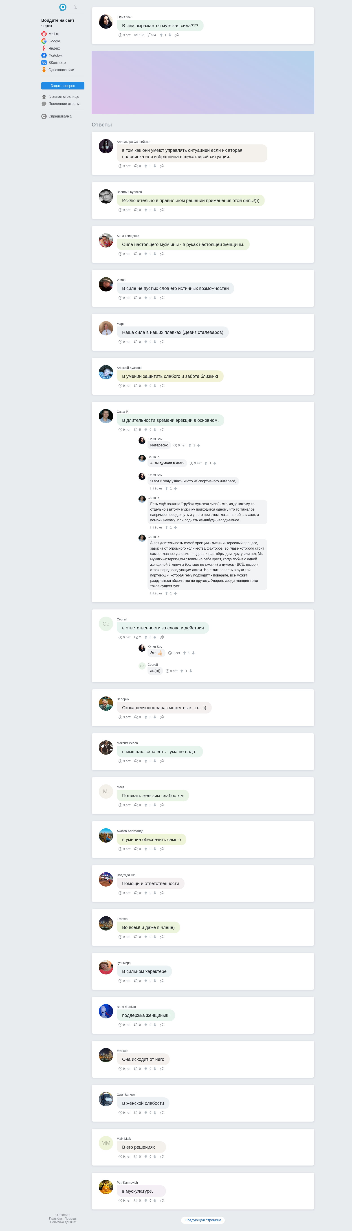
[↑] (162, 35)
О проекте (62, 1215)
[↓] (169, 35)
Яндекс (51, 48)
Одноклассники (57, 69)
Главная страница (60, 96)
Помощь (70, 1218)
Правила (55, 1218)
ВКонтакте (53, 62)
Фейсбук (51, 55)
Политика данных (63, 1222)
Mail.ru (50, 34)
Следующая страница (203, 1220)
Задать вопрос (63, 86)
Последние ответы (60, 104)
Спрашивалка (56, 116)
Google (50, 41)
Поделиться (177, 34)
